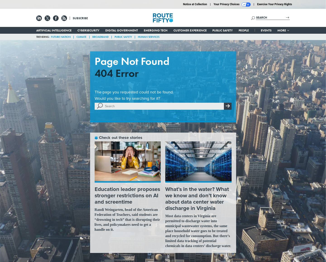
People (244, 30)
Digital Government (121, 30)
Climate (81, 37)
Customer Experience (190, 30)
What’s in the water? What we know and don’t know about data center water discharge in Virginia (197, 198)
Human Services (148, 37)
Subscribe (80, 18)
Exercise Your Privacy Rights (274, 4)
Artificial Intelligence (54, 30)
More (283, 30)
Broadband (100, 37)
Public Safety (222, 30)
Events (266, 30)
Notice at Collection (195, 4)
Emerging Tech (156, 30)
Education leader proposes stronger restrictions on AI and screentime (127, 195)
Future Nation (61, 37)
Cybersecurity (88, 30)
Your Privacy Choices (232, 4)
